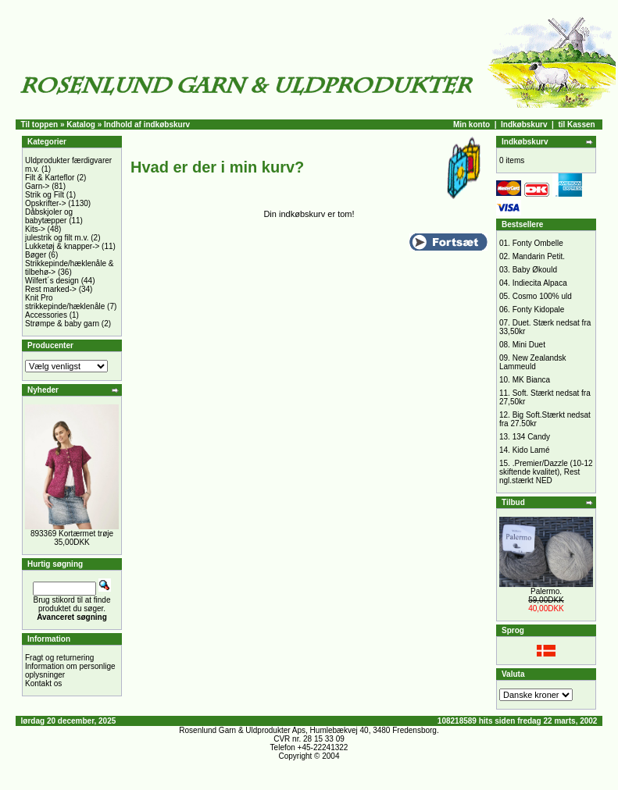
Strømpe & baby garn (62, 323)
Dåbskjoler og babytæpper (49, 216)
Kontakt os (43, 683)
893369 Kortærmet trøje (71, 533)
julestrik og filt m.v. (57, 237)
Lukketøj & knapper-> (62, 246)
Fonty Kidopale (539, 309)
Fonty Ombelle (538, 243)
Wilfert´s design (52, 280)
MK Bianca (531, 379)
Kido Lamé (531, 450)
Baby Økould (535, 269)
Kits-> (35, 229)
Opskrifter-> (45, 203)
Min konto (471, 124)
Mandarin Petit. (539, 256)
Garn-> (37, 186)
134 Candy (531, 436)
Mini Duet (529, 344)
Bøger (35, 255)
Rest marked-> (51, 289)
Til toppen (40, 124)
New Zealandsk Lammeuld (532, 362)
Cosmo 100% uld (542, 296)
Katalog (80, 124)
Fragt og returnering (59, 657)
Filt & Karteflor (49, 177)
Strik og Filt (44, 194)
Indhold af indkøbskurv (147, 124)
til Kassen (576, 124)
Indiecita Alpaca (540, 283)
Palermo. (546, 591)
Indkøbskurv (524, 124)
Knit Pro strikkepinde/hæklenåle (65, 302)
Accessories (46, 315)
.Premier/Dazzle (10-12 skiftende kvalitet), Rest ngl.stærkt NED (546, 472)
